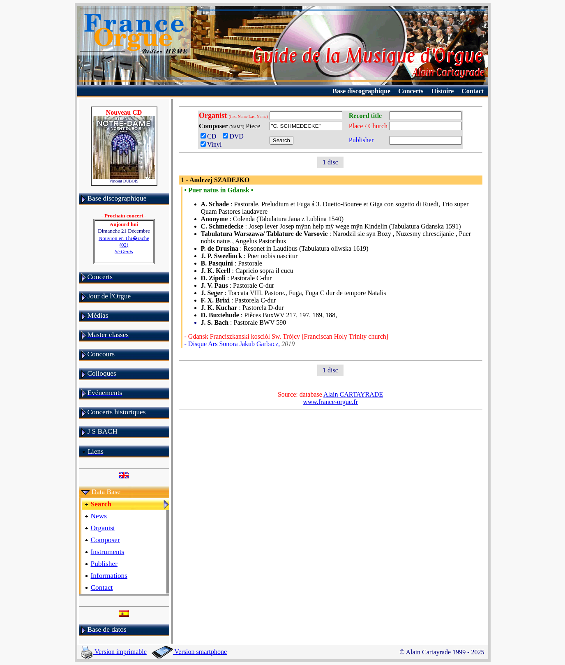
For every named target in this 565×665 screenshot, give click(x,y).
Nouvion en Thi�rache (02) (124, 244)
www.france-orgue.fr (330, 401)
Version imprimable (114, 651)
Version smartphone (189, 651)
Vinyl (211, 144)
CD (210, 136)
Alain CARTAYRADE (353, 394)
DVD (235, 136)
